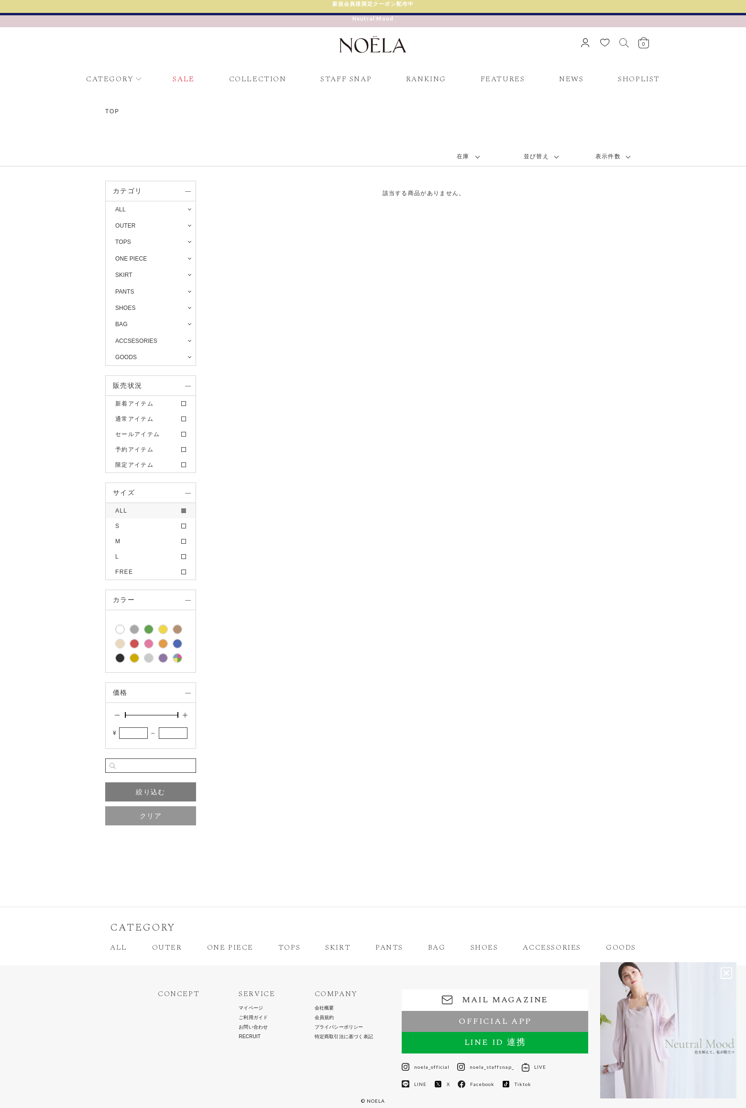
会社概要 (324, 1008)
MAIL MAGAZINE (495, 999)
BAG (437, 947)
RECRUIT (250, 1036)
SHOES (484, 947)
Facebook (476, 1084)
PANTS (389, 947)
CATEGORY (110, 79)
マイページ (251, 1008)
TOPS (289, 947)
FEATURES (503, 79)
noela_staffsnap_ (485, 1067)
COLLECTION (257, 79)
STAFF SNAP (346, 79)
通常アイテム (134, 419)
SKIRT (338, 947)
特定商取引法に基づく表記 (344, 1036)
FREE (124, 572)
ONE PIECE (230, 947)
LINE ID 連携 (495, 1042)
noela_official (426, 1067)
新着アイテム (134, 403)
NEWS (571, 79)
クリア (151, 816)
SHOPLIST (639, 79)
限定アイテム (134, 464)
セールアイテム (137, 434)
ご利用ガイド (253, 1017)
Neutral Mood (373, 18)
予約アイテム (134, 449)
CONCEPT (178, 993)
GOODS (621, 947)
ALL (120, 209)
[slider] (125, 715)
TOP (112, 111)
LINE (414, 1084)
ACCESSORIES (552, 947)
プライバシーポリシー (339, 1027)
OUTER (167, 947)
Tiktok (516, 1084)
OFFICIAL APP (495, 1021)
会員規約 (324, 1017)
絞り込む (150, 792)
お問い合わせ (253, 1027)
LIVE (534, 1067)
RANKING (426, 79)
